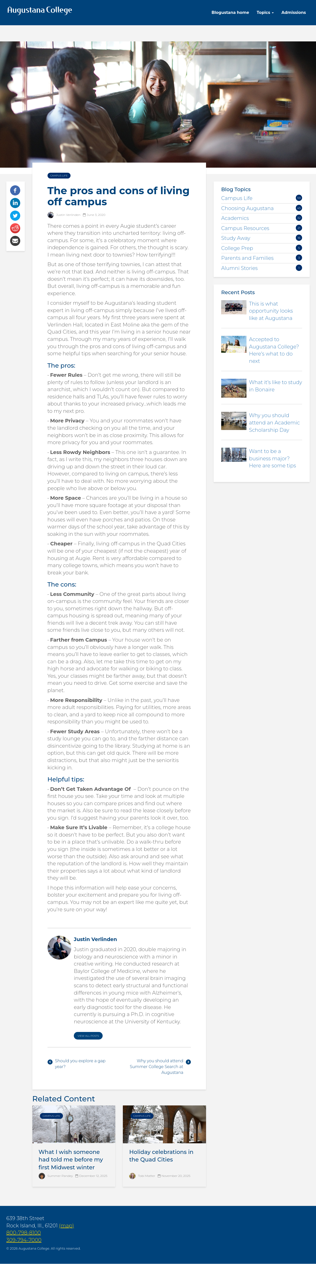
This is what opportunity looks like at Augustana (271, 311)
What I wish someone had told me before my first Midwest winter (71, 1160)
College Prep (237, 248)
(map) (66, 1226)
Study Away (235, 238)
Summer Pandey (60, 1176)
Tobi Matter (146, 1176)
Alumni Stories (239, 268)
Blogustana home (230, 12)
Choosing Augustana (247, 208)
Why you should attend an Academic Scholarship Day (274, 422)
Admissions (293, 12)
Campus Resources (245, 228)
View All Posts (88, 1036)
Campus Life (59, 175)
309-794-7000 (23, 1240)
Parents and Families (247, 258)
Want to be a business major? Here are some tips (272, 458)
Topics (265, 12)
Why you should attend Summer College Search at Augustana (156, 1066)
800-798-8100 (23, 1233)
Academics (235, 218)
